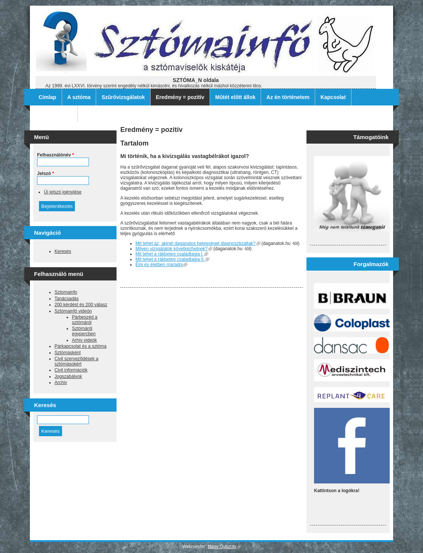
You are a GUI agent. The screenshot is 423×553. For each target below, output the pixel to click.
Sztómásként (67, 352)
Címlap (47, 97)
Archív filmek (55, 114)
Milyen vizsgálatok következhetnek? (173, 248)
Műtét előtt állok (235, 97)
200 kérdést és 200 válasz (80, 304)
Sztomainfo (65, 292)
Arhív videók (84, 340)
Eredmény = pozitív (180, 97)
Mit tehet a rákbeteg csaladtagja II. (172, 259)
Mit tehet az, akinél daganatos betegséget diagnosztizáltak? (197, 243)
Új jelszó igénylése (62, 192)
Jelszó (45, 173)
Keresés (62, 251)
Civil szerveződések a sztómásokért (76, 361)
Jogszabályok (68, 376)
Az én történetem (287, 97)
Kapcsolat (333, 97)
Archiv (60, 382)
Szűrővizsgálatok (123, 97)
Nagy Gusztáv (224, 546)
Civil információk (70, 370)
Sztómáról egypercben (84, 331)
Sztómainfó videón (73, 311)
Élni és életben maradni (161, 264)
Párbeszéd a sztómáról (84, 319)
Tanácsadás (66, 298)
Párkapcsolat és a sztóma (80, 346)
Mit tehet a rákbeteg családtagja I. (171, 254)
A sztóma (79, 97)
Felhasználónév (55, 155)
